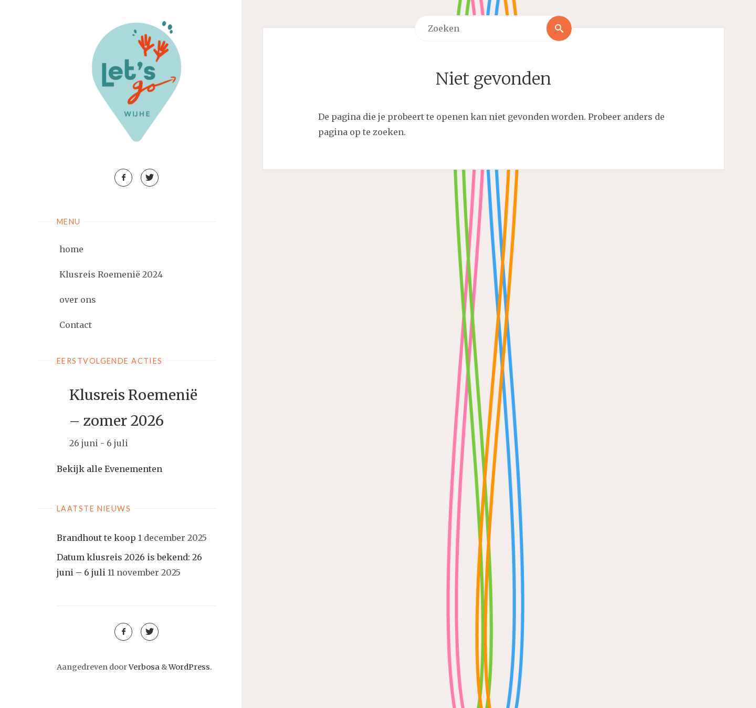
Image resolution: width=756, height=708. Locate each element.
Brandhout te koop (96, 537)
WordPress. (190, 667)
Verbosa (143, 667)
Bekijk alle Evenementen (109, 469)
